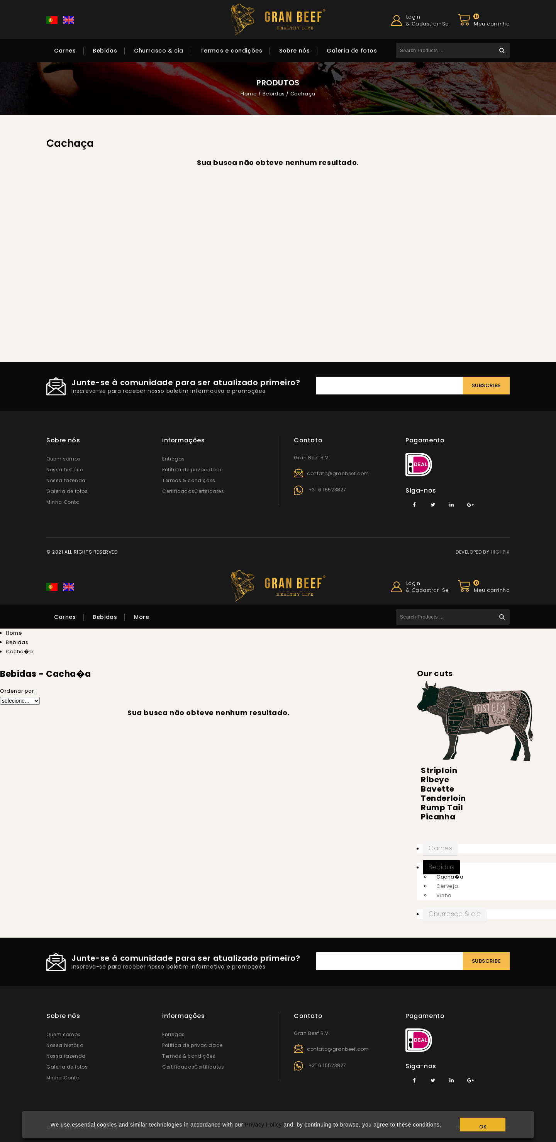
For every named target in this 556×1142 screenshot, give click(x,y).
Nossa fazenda (66, 480)
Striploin (439, 770)
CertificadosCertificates (193, 491)
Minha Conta (63, 502)
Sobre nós (294, 50)
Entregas (173, 458)
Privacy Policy (263, 1125)
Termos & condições (188, 480)
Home (249, 93)
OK (482, 1126)
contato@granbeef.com (338, 473)
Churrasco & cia (158, 50)
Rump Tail (442, 807)
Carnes (65, 50)
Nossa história (64, 469)
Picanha (438, 816)
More (141, 617)
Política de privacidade (192, 469)
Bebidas (105, 50)
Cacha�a (449, 876)
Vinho (444, 895)
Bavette (437, 788)
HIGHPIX (500, 552)
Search (502, 50)
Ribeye (435, 779)
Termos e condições (231, 50)
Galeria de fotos (352, 50)
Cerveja (447, 886)
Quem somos (63, 458)
